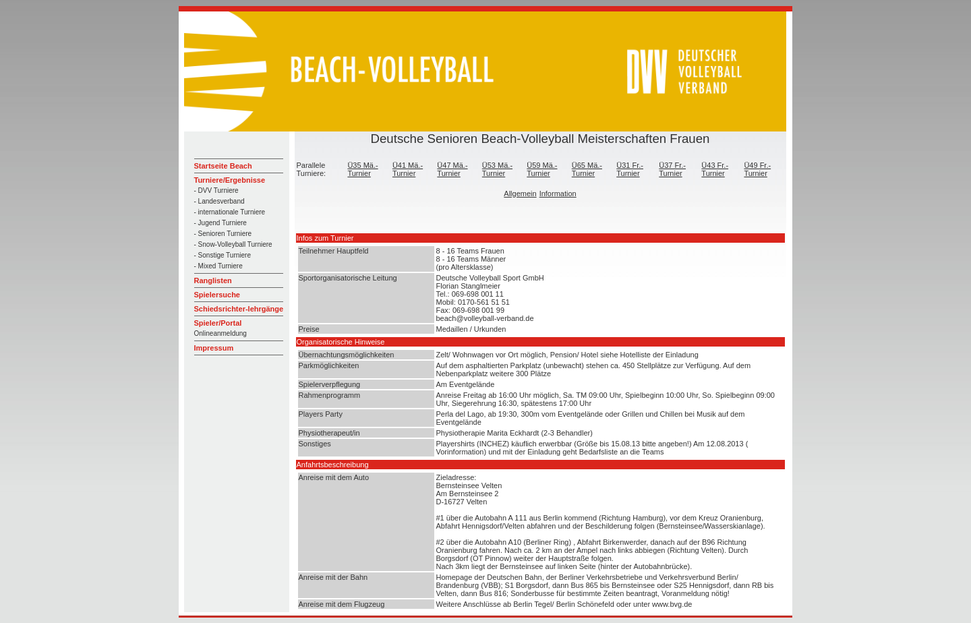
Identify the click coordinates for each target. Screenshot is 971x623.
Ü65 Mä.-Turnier (587, 169)
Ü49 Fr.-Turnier (757, 169)
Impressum (214, 348)
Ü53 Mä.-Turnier (497, 169)
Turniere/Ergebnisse (230, 180)
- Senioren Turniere (223, 233)
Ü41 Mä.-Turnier (407, 169)
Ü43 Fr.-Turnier (714, 169)
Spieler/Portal (218, 323)
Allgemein (520, 193)
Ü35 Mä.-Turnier (362, 169)
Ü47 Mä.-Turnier (452, 169)
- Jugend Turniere (220, 223)
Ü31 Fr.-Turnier (629, 169)
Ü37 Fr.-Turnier (672, 169)
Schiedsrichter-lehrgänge (239, 309)
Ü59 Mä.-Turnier (542, 169)
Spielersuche (217, 295)
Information (558, 193)
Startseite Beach (223, 166)
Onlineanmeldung (220, 333)
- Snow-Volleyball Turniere (233, 244)
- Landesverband (219, 201)
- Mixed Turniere (218, 266)
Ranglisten (213, 280)
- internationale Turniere (230, 212)
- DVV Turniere (216, 190)
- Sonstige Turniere (223, 255)
